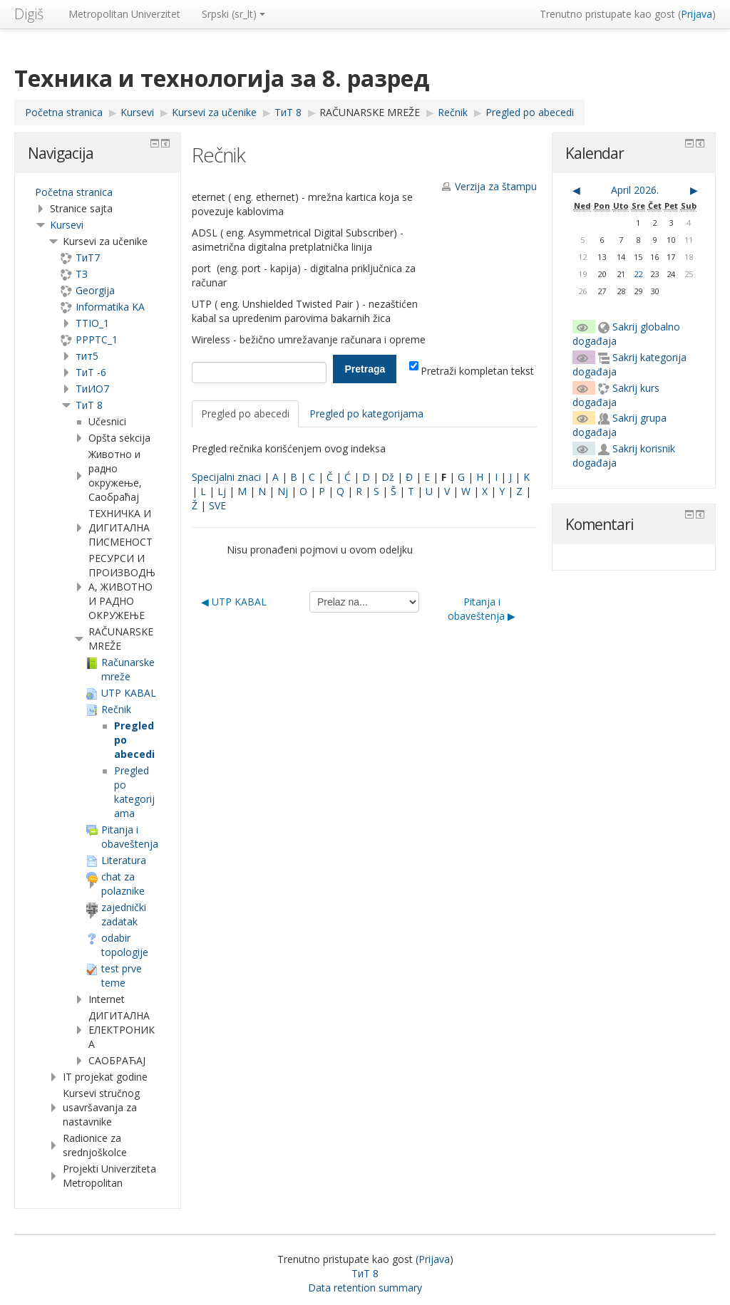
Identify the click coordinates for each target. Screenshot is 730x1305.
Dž (387, 477)
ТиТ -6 (91, 372)
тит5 (87, 356)
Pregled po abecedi (245, 413)
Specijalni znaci (226, 477)
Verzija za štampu (496, 186)
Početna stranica (74, 192)
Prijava (696, 14)
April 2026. (635, 190)
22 (638, 274)
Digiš (28, 14)
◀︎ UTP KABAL (234, 601)
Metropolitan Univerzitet (124, 14)
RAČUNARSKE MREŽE (369, 112)
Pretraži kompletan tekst (471, 371)
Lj (221, 491)
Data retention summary (365, 1287)
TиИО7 (92, 388)
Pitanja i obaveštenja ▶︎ (481, 609)
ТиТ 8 (89, 405)
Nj (282, 491)
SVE (217, 505)
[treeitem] (97, 192)
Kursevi (66, 225)
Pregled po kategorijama (366, 413)
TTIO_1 (92, 323)
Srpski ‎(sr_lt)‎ (233, 14)
